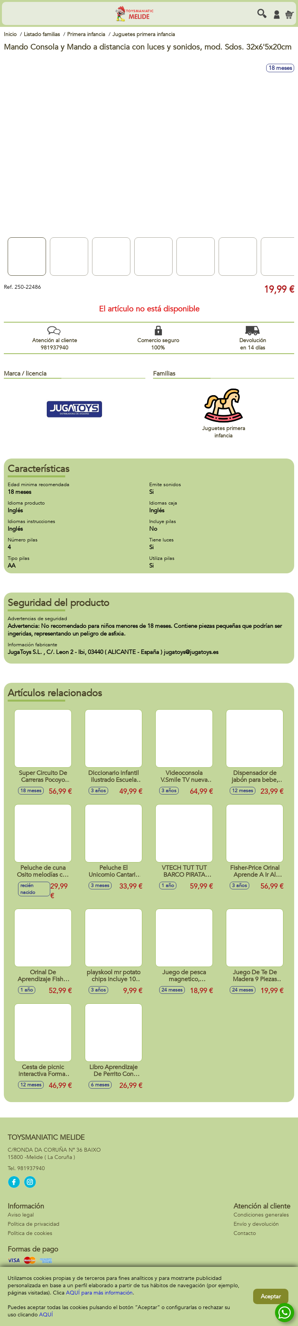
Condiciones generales (261, 1214)
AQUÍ (46, 1314)
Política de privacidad (33, 1224)
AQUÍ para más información (99, 1292)
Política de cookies (30, 1233)
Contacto (245, 1233)
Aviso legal (21, 1214)
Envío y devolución (256, 1224)
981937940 (31, 1168)
